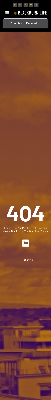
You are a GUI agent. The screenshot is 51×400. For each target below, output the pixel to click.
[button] (7, 12)
